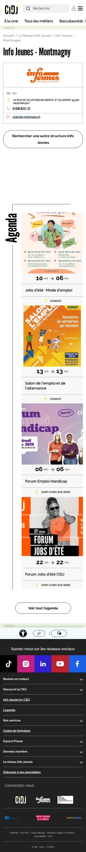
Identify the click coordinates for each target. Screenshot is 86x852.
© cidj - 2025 (38, 847)
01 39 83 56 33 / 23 (21, 109)
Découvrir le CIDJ (15, 689)
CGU (50, 836)
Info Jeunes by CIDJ (16, 699)
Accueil (8, 36)
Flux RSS (24, 833)
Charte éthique (38, 833)
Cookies (50, 847)
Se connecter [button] (73, 8)
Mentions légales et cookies (60, 833)
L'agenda (9, 710)
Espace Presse (13, 741)
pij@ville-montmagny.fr (26, 117)
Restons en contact (16, 679)
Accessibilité (40, 836)
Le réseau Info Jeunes (18, 762)
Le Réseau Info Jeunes (34, 36)
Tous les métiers (38, 21)
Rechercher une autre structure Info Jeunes (43, 139)
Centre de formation (16, 730)
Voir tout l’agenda (43, 608)
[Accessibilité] (23, 633)
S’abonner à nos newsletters (22, 772)
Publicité (14, 833)
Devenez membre (15, 751)
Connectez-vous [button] (19, 785)
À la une (11, 21)
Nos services (12, 720)
